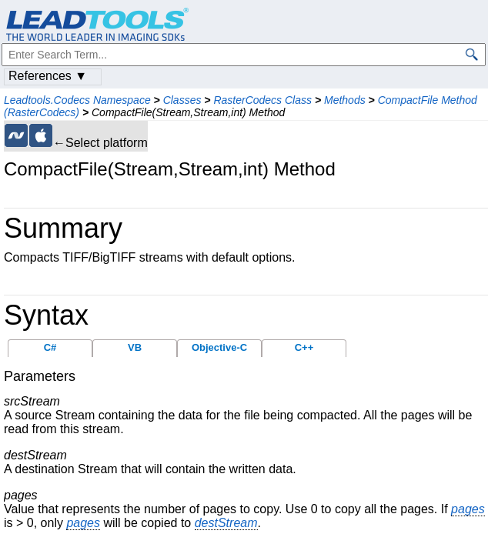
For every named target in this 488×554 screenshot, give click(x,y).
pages (468, 509)
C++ (304, 347)
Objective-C (219, 347)
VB (135, 347)
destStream (226, 522)
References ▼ (47, 75)
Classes (182, 100)
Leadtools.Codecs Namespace (77, 100)
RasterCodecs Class (262, 100)
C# (50, 347)
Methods (345, 100)
